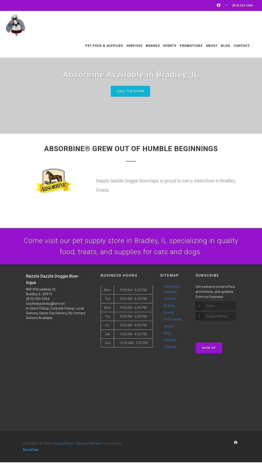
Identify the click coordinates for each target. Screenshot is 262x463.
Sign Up (209, 348)
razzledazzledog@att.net (45, 304)
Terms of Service (88, 444)
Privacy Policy (63, 444)
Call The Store (130, 91)
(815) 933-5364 (37, 299)
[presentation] (221, 329)
